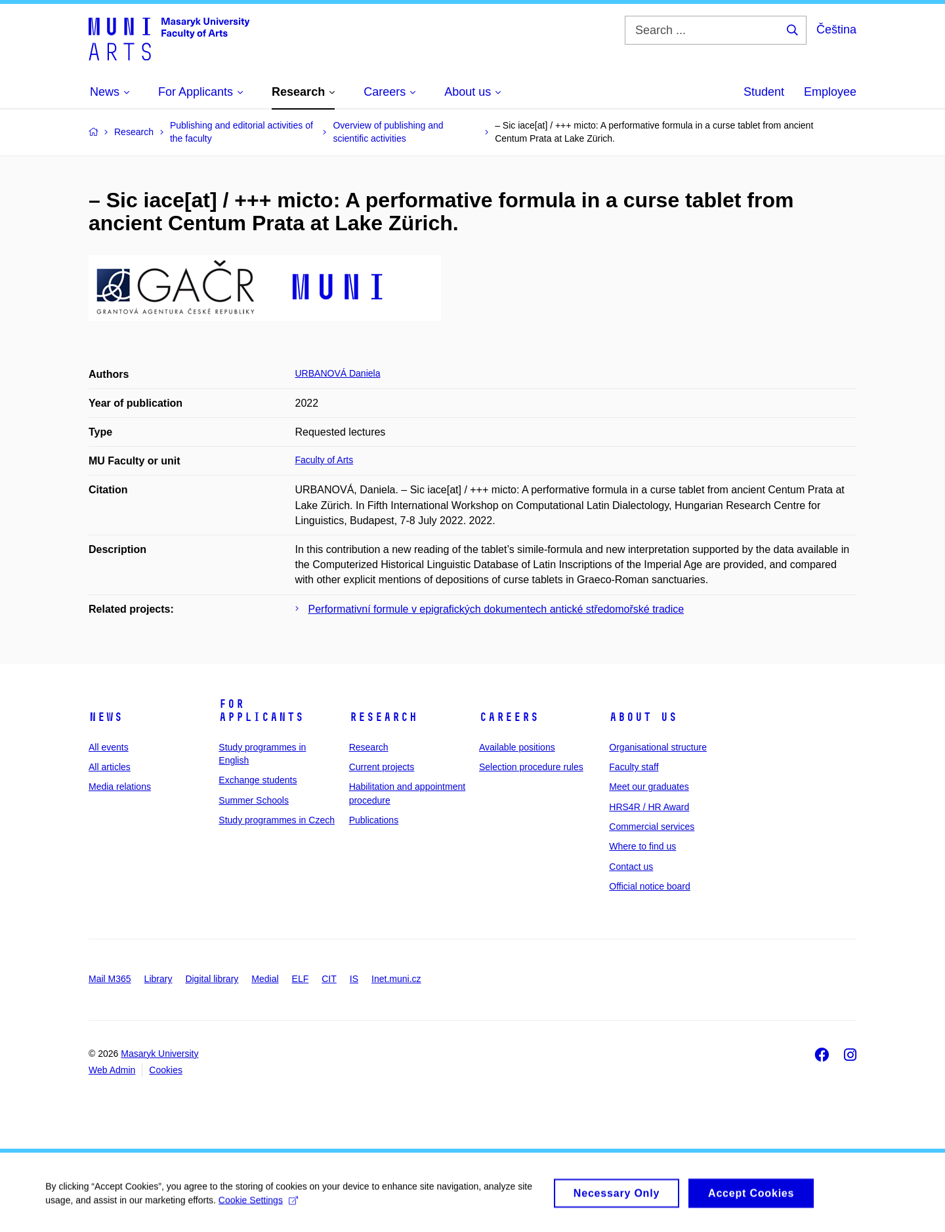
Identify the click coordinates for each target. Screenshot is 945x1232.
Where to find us (642, 846)
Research (383, 717)
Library (158, 979)
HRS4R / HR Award (649, 807)
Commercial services (651, 826)
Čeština (836, 29)
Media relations (120, 786)
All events (109, 747)
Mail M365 (110, 979)
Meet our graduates (648, 786)
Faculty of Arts (324, 460)
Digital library (211, 979)
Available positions (517, 747)
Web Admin (112, 1070)
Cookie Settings (259, 1205)
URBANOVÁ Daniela (338, 373)
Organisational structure (658, 747)
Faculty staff (633, 767)
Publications (374, 820)
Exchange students (258, 780)
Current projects (382, 767)
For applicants (261, 710)
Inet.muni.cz (396, 979)
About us (643, 717)
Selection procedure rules (531, 767)
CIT (329, 979)
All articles (110, 767)
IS (354, 979)
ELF (300, 979)
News (106, 717)
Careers (509, 717)
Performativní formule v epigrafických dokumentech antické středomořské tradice (496, 609)
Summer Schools (254, 800)
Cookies (165, 1070)
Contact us (631, 866)
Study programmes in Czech (277, 820)
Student (764, 91)
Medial (264, 979)
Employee (830, 91)
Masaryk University (159, 1053)
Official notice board (649, 886)
